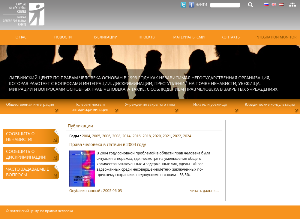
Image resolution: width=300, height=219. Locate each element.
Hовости (63, 37)
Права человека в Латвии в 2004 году (107, 144)
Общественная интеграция (30, 104)
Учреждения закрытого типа (150, 104)
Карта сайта (292, 4)
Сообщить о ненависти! (20, 136)
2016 (136, 135)
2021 (167, 135)
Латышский (281, 4)
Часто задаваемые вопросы (27, 172)
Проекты (147, 37)
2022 (177, 135)
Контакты (231, 37)
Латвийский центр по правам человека (25, 15)
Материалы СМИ (189, 37)
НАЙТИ (201, 4)
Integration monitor (276, 37)
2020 (157, 135)
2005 (96, 135)
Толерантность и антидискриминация (90, 107)
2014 (126, 135)
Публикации (80, 126)
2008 (116, 135)
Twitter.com (183, 5)
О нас (21, 37)
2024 (187, 135)
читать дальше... (144, 190)
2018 (146, 135)
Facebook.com (191, 5)
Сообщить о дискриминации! (26, 154)
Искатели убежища (210, 104)
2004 (86, 135)
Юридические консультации (270, 104)
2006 (106, 135)
